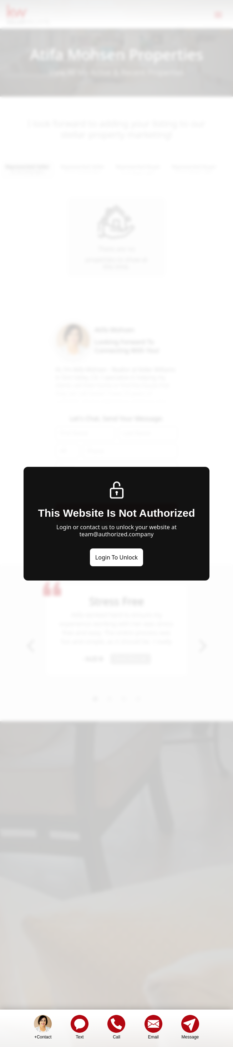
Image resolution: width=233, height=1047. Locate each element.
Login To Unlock (116, 557)
